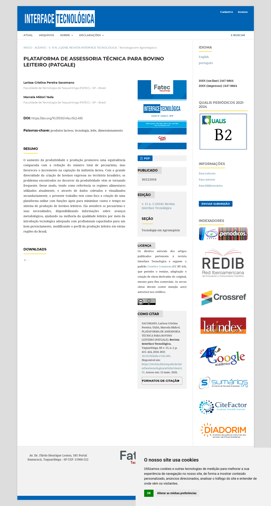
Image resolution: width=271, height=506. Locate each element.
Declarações (90, 35)
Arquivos (46, 35)
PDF (146, 158)
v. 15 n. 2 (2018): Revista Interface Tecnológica (83, 47)
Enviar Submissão (215, 203)
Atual (28, 35)
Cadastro (226, 11)
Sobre (65, 35)
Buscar (238, 35)
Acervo (40, 47)
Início (27, 47)
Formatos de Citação (160, 381)
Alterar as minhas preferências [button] (177, 493)
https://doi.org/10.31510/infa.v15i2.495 (57, 118)
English (204, 57)
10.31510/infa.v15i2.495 (156, 356)
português (206, 63)
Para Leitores (207, 173)
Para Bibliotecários (211, 185)
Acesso (243, 11)
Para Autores (207, 179)
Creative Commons (159, 266)
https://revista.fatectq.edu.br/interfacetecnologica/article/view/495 (162, 368)
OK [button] (149, 493)
